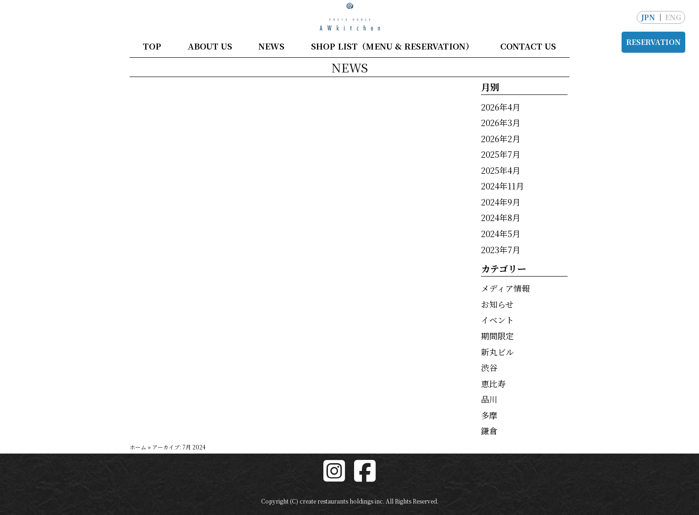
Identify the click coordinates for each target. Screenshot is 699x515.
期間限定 (497, 336)
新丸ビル (497, 352)
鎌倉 (489, 431)
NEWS (271, 46)
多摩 (489, 415)
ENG (673, 17)
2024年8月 (500, 217)
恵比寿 (493, 383)
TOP (152, 46)
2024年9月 (500, 202)
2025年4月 (500, 170)
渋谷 (489, 367)
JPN (648, 17)
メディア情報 (505, 288)
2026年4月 (500, 107)
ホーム (138, 447)
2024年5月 (500, 233)
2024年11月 (502, 186)
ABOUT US (210, 46)
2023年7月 (500, 249)
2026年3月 (500, 122)
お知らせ (497, 304)
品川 (489, 399)
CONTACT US (528, 46)
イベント (497, 320)
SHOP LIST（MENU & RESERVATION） (392, 46)
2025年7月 (500, 154)
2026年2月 (500, 138)
